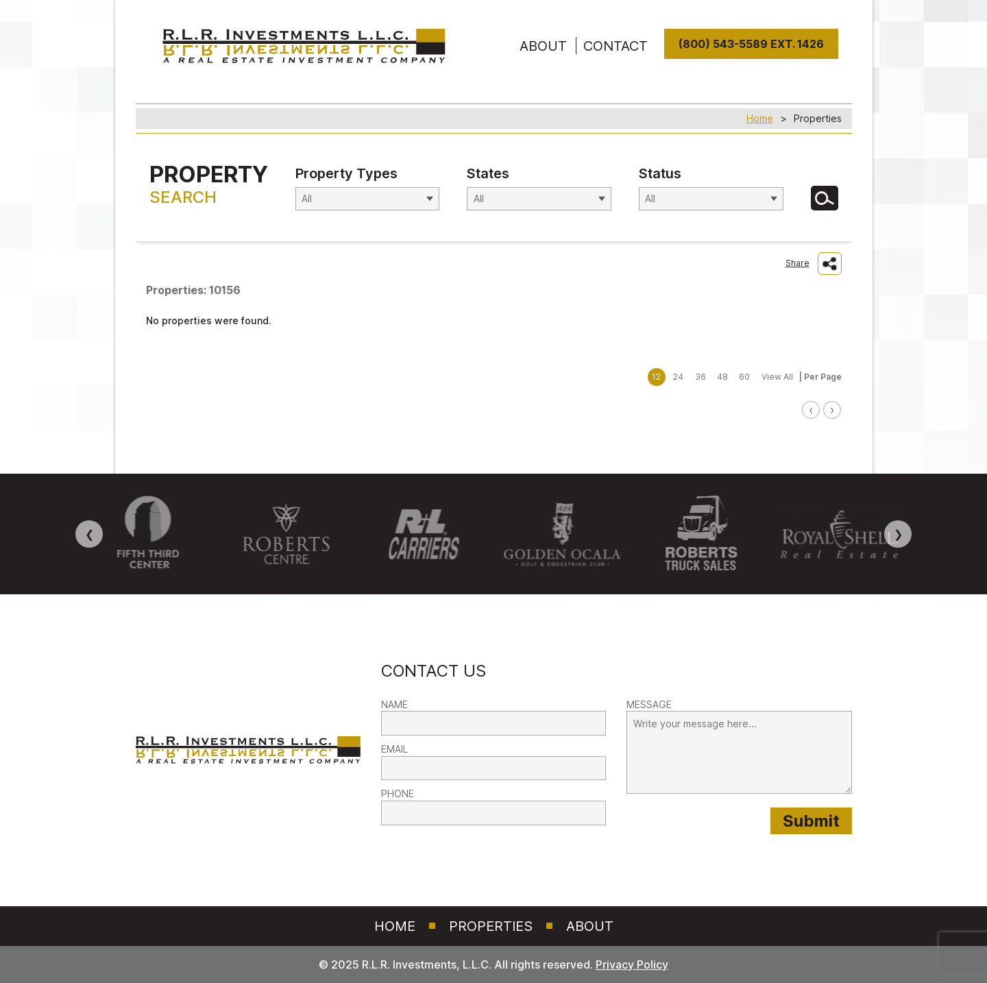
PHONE (397, 793)
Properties (491, 926)
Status (660, 173)
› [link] (832, 409)
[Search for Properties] (824, 198)
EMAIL (394, 749)
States (488, 173)
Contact (615, 46)
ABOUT (543, 46)
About (589, 926)
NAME (394, 704)
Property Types (346, 173)
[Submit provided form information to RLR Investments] (811, 821)
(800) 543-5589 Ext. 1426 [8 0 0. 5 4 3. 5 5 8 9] (751, 44)
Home (759, 118)
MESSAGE (649, 704)
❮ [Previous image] (89, 534)
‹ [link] (811, 409)
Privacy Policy (632, 964)
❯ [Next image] (898, 534)
